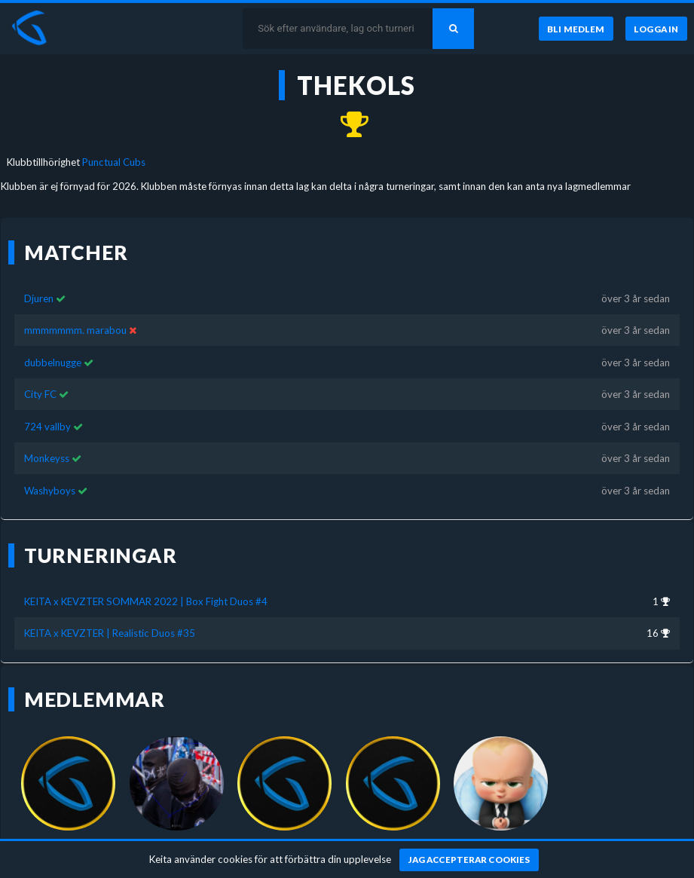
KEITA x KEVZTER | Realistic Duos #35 (109, 633)
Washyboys (49, 491)
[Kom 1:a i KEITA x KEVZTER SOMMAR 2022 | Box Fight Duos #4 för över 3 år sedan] (347, 125)
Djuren (39, 298)
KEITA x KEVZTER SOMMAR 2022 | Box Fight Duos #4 (146, 601)
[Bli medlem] (576, 29)
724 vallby (47, 427)
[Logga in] (656, 29)
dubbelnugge (52, 362)
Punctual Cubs (113, 162)
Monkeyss (46, 458)
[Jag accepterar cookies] (469, 860)
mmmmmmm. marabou (75, 330)
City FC (40, 394)
